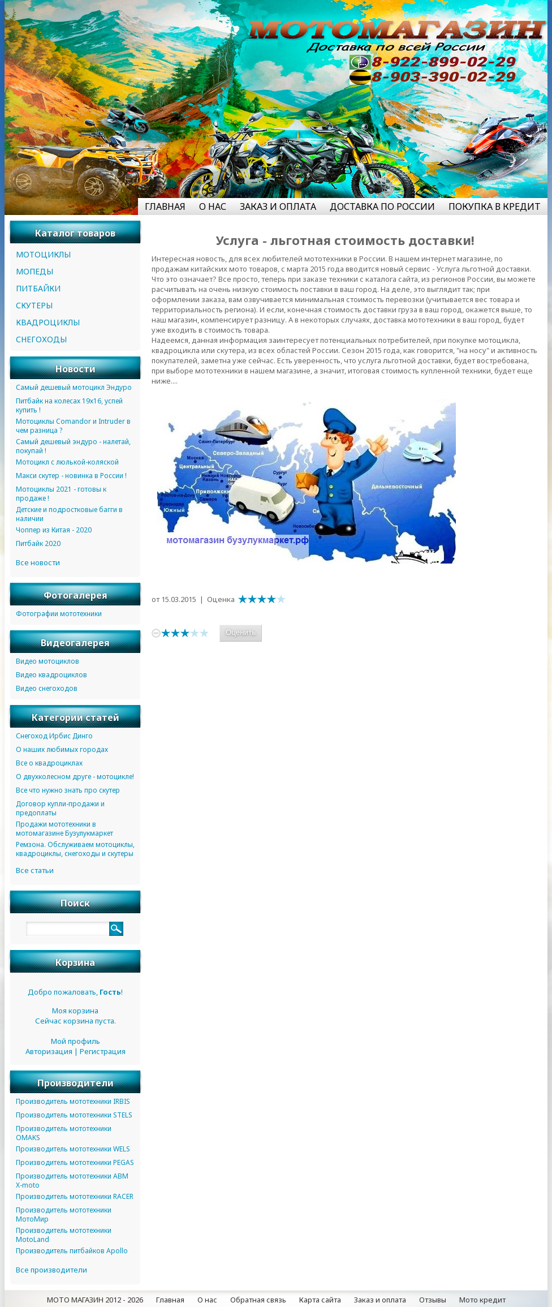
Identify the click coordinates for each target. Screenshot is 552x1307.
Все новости (38, 562)
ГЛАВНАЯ (165, 206)
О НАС (212, 206)
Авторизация (48, 1051)
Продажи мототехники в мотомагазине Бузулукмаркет (64, 828)
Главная (170, 1300)
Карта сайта (320, 1300)
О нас (207, 1300)
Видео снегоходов (46, 688)
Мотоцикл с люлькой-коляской (67, 462)
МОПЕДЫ (34, 271)
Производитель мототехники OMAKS (63, 1133)
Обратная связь (258, 1300)
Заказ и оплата (380, 1300)
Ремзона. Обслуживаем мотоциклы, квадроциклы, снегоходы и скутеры (75, 849)
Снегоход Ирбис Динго (54, 736)
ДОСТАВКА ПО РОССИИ (382, 206)
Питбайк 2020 (38, 543)
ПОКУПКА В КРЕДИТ (494, 206)
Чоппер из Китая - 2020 (54, 530)
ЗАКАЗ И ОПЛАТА (278, 206)
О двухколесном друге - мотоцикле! (75, 776)
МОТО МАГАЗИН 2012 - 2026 (95, 1300)
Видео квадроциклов (51, 675)
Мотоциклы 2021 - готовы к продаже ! (61, 493)
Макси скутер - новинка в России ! (71, 475)
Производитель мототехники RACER (74, 1196)
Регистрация (103, 1051)
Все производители (51, 1270)
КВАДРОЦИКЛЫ (48, 322)
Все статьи (35, 870)
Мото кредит (482, 1300)
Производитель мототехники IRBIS (73, 1101)
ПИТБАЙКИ (38, 288)
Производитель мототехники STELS (74, 1115)
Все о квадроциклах (49, 763)
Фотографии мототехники (59, 613)
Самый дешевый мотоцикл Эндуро (74, 387)
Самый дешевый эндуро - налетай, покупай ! (73, 446)
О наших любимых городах (62, 749)
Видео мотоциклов (47, 661)
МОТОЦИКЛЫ (43, 254)
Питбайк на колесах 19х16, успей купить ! (69, 405)
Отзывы (432, 1300)
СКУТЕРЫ (34, 305)
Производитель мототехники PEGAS (75, 1162)
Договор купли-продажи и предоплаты (60, 808)
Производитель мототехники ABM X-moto (72, 1180)
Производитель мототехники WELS (73, 1149)
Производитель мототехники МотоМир (63, 1214)
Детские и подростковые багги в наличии (69, 514)
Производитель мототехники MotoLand (63, 1235)
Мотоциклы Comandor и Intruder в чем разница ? (73, 425)
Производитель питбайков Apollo (72, 1251)
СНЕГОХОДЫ (41, 339)
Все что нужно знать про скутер (68, 790)
